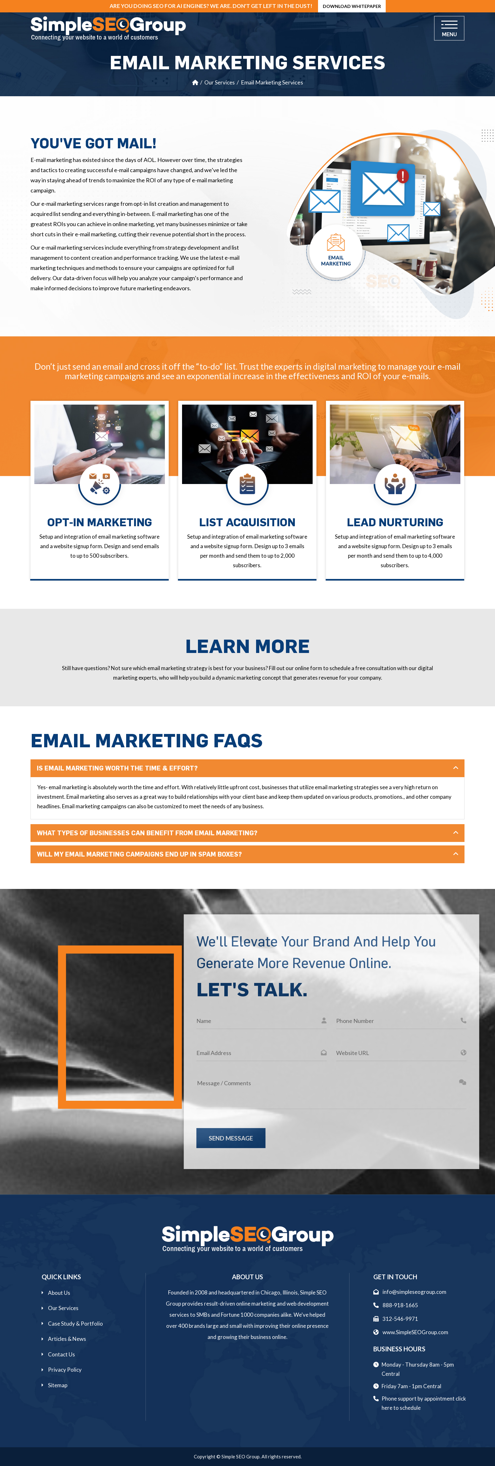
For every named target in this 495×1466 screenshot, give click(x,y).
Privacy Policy (65, 1369)
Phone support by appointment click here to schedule (424, 1403)
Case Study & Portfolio (75, 1323)
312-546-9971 (395, 1318)
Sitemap (57, 1385)
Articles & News (67, 1338)
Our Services (219, 82)
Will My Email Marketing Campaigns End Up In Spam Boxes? (139, 854)
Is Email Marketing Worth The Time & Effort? (117, 768)
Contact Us (61, 1354)
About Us (59, 1292)
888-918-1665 (395, 1305)
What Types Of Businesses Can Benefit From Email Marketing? (147, 833)
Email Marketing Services (272, 82)
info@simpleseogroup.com (409, 1291)
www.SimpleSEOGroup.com (410, 1332)
